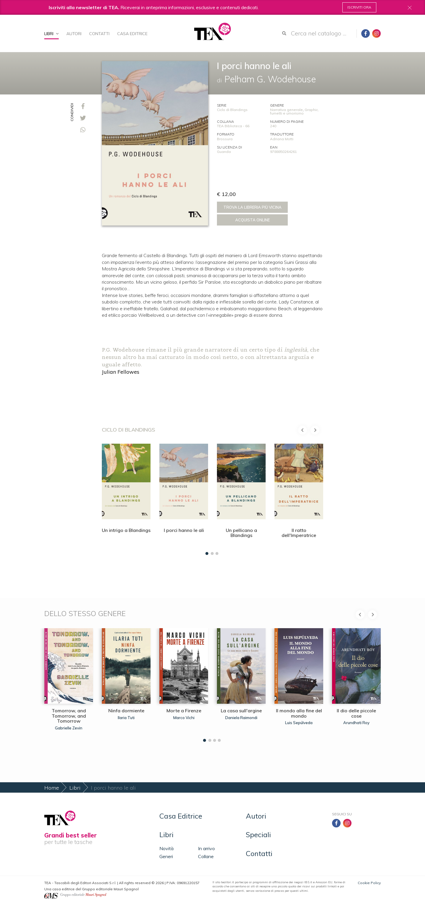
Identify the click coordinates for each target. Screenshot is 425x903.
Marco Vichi (183, 717)
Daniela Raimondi (241, 717)
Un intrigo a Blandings (126, 530)
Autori (73, 33)
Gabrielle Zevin (68, 728)
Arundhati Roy (356, 722)
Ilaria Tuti (126, 717)
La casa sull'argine (241, 710)
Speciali (258, 834)
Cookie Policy (369, 883)
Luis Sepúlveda (299, 722)
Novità (166, 848)
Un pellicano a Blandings (241, 532)
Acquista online (252, 220)
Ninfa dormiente (126, 710)
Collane (206, 856)
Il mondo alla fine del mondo (299, 713)
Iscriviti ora (359, 7)
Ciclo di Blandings (232, 109)
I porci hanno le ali (184, 530)
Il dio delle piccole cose (356, 713)
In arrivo (206, 848)
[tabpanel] (126, 498)
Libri (51, 33)
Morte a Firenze (183, 710)
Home (51, 787)
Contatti (99, 33)
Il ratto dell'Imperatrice (299, 532)
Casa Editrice (132, 33)
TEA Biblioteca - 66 (233, 126)
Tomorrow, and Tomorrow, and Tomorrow (69, 716)
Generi (166, 856)
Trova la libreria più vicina (252, 207)
